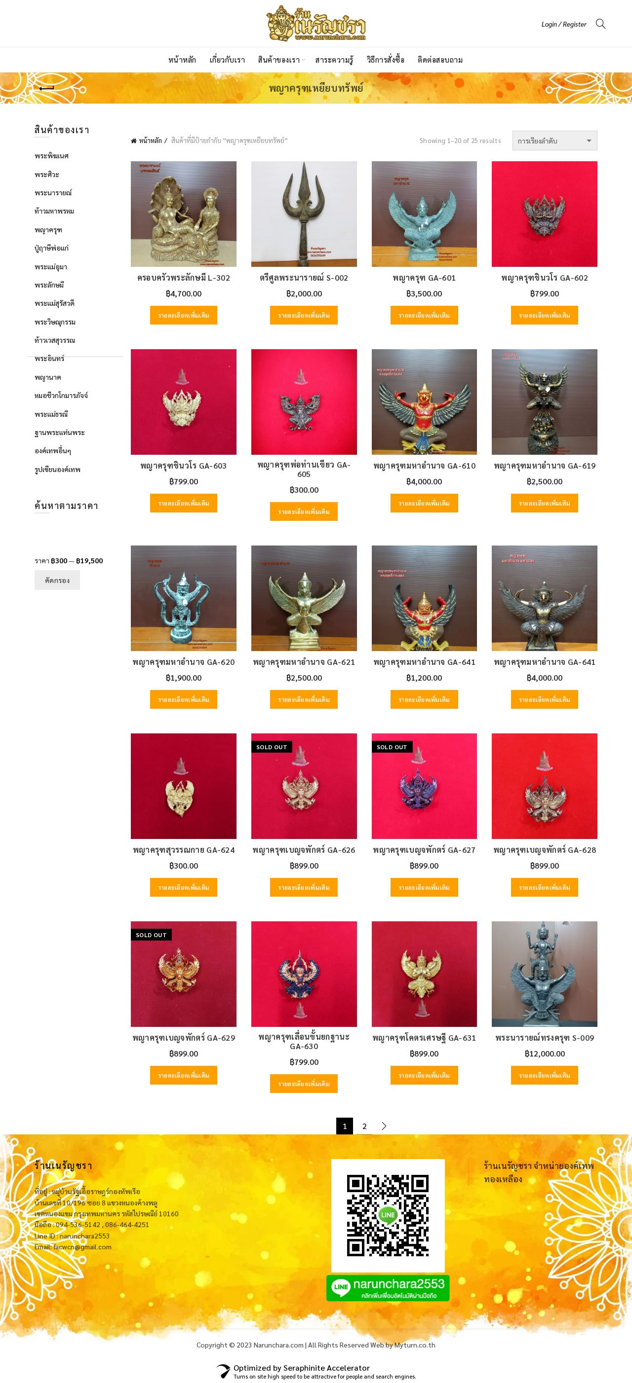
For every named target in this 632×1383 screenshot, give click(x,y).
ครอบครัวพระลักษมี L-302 (183, 277)
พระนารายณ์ (53, 192)
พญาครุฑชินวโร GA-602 (544, 277)
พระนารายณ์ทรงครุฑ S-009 (544, 1037)
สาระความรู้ (335, 59)
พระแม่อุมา (51, 266)
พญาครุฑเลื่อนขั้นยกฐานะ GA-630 (303, 1041)
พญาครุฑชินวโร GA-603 (183, 465)
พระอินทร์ (49, 358)
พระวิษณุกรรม (55, 321)
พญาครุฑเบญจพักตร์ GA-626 (303, 849)
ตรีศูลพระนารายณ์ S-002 (304, 277)
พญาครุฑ (48, 229)
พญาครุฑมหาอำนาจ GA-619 (545, 465)
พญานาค (48, 376)
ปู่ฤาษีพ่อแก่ (52, 247)
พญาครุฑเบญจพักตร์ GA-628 (544, 849)
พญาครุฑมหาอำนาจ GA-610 (424, 465)
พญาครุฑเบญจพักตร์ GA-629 (183, 1037)
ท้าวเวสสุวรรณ (55, 339)
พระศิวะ (47, 174)
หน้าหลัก (182, 59)
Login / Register (564, 24)
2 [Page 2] (364, 1126)
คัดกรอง (57, 580)
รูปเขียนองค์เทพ (57, 469)
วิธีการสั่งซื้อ (386, 59)
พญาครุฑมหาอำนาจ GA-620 (183, 661)
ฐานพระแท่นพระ (60, 432)
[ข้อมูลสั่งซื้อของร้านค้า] (555, 140)
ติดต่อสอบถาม (440, 59)
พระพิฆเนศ (52, 155)
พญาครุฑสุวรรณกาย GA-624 (184, 849)
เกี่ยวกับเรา (227, 59)
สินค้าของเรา (279, 59)
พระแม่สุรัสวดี (55, 302)
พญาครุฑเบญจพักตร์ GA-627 (424, 849)
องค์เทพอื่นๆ (53, 450)
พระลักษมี (49, 284)
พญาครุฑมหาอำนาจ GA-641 (424, 661)
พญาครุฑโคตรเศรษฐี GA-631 (424, 1037)
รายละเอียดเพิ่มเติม (184, 315)
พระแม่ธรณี (51, 413)
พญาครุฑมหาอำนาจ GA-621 (304, 661)
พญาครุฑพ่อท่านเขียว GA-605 (304, 469)
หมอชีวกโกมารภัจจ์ (61, 395)
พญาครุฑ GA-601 (424, 277)
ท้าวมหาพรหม (54, 210)
